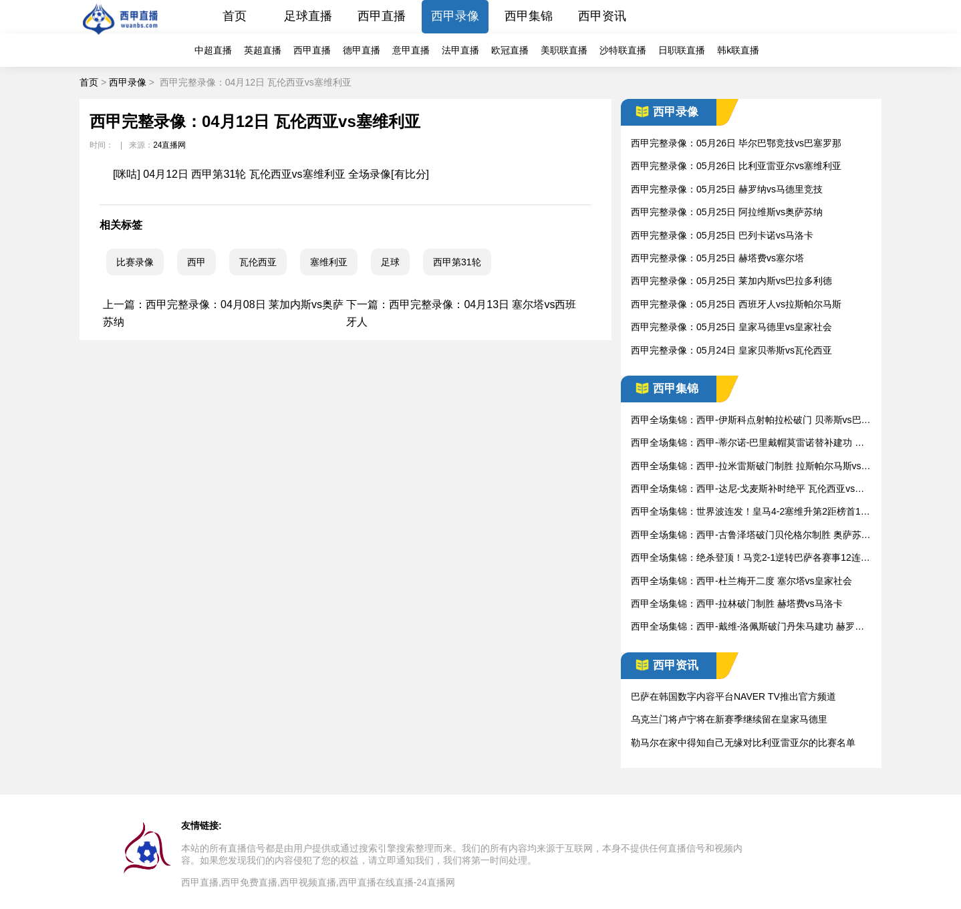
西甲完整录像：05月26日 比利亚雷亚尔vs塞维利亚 (736, 165)
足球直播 (308, 16)
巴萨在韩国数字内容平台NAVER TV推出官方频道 (733, 696)
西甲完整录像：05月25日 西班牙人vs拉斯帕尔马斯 (736, 304)
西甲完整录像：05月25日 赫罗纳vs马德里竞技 (727, 189)
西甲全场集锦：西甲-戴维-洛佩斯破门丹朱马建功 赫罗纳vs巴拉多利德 (750, 627)
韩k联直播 (738, 50)
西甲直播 (382, 16)
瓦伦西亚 (258, 262)
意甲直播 (411, 50)
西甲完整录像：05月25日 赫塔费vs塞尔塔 (717, 258)
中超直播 (213, 50)
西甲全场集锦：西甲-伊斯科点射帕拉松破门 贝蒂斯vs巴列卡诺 (751, 420)
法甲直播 (460, 50)
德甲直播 (361, 50)
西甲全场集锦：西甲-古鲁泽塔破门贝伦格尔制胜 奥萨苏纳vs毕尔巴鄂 (751, 535)
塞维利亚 (329, 262)
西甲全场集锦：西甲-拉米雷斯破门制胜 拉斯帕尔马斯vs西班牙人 (751, 467)
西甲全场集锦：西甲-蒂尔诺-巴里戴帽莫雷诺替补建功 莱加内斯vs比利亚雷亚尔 (747, 443)
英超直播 (262, 50)
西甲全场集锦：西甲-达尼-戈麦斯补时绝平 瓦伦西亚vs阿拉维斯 (747, 489)
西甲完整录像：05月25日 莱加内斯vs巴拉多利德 (731, 280)
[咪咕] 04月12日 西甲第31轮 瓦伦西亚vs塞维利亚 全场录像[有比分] (271, 174)
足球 (390, 262)
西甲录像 (455, 16)
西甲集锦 (529, 16)
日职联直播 (681, 50)
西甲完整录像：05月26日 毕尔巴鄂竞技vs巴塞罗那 (736, 143)
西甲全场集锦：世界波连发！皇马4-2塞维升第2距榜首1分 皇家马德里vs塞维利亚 (750, 512)
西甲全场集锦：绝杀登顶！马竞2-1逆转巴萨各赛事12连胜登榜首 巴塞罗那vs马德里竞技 (750, 558)
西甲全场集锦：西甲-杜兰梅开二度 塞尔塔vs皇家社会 (741, 580)
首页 (235, 16)
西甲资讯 (602, 16)
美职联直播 (564, 50)
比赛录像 (135, 262)
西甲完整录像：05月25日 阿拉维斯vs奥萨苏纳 (727, 212)
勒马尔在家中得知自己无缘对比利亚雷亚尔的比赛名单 (743, 742)
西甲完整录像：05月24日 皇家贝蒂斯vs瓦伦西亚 (731, 350)
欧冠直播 (510, 50)
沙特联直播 (622, 50)
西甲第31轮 (457, 262)
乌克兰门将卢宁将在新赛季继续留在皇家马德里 (729, 719)
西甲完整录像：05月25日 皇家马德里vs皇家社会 (731, 326)
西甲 (196, 262)
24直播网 (169, 145)
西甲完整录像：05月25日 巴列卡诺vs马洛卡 (722, 235)
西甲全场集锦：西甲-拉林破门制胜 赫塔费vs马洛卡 (737, 603)
